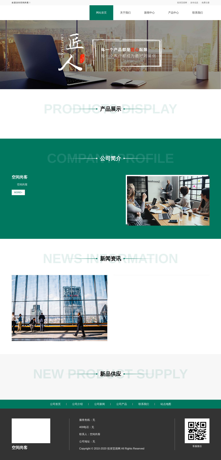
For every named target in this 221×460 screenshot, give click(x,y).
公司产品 (121, 404)
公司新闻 (99, 404)
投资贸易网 (182, 3)
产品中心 (173, 12)
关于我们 (125, 12)
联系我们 (197, 12)
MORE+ (18, 192)
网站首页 (101, 12)
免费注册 (205, 3)
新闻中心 (149, 12)
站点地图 (166, 404)
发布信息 (194, 3)
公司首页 (55, 404)
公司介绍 (77, 404)
